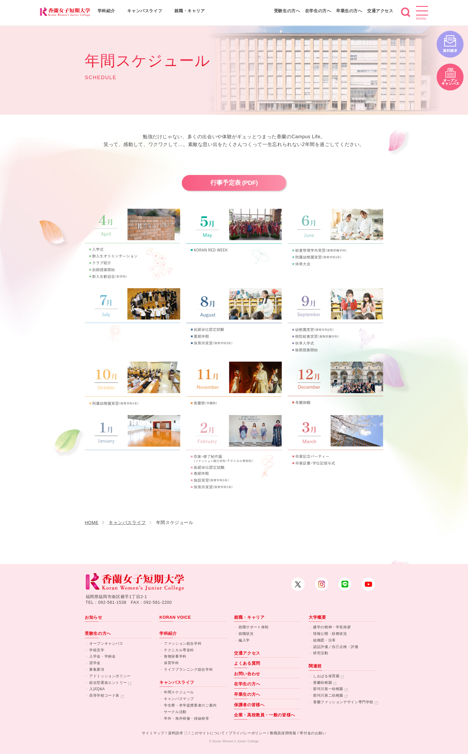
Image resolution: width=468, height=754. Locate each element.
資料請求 (175, 733)
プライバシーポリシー (247, 733)
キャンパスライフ (144, 11)
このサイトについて (208, 733)
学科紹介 (106, 11)
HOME (91, 522)
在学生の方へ (318, 11)
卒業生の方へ (349, 11)
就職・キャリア (189, 11)
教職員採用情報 (283, 733)
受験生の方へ (287, 11)
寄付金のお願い (313, 733)
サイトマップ (153, 733)
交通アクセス (380, 11)
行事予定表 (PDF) (234, 182)
